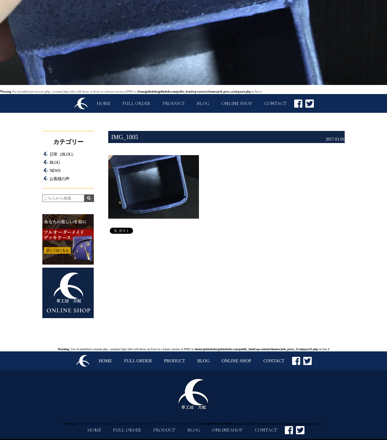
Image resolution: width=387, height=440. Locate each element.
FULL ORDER (136, 103)
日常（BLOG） (63, 154)
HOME (103, 103)
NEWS (55, 170)
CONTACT (275, 103)
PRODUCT (174, 103)
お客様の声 (59, 179)
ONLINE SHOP (236, 103)
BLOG (203, 103)
